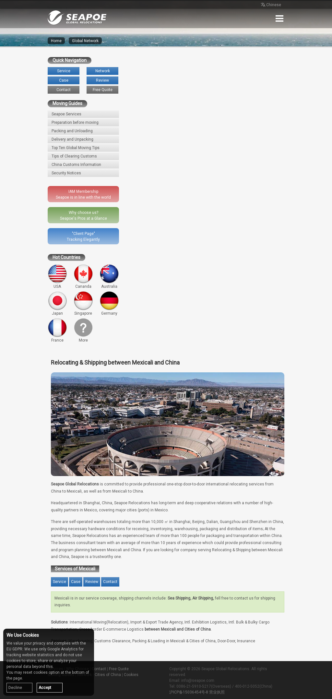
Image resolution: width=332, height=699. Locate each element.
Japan (57, 303)
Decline (15, 687)
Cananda (83, 276)
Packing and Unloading (72, 131)
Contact (63, 89)
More (83, 330)
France (57, 330)
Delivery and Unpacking (72, 139)
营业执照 (217, 692)
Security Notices (66, 173)
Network (102, 71)
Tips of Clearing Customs (74, 156)
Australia (109, 276)
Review (102, 80)
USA (57, 276)
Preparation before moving (75, 122)
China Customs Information (76, 164)
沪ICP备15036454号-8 (188, 692)
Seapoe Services (66, 114)
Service (63, 71)
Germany (109, 303)
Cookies (131, 674)
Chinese (270, 5)
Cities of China (108, 674)
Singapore (83, 303)
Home (56, 41)
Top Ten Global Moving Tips (76, 148)
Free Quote (103, 89)
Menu (279, 18)
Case (63, 80)
